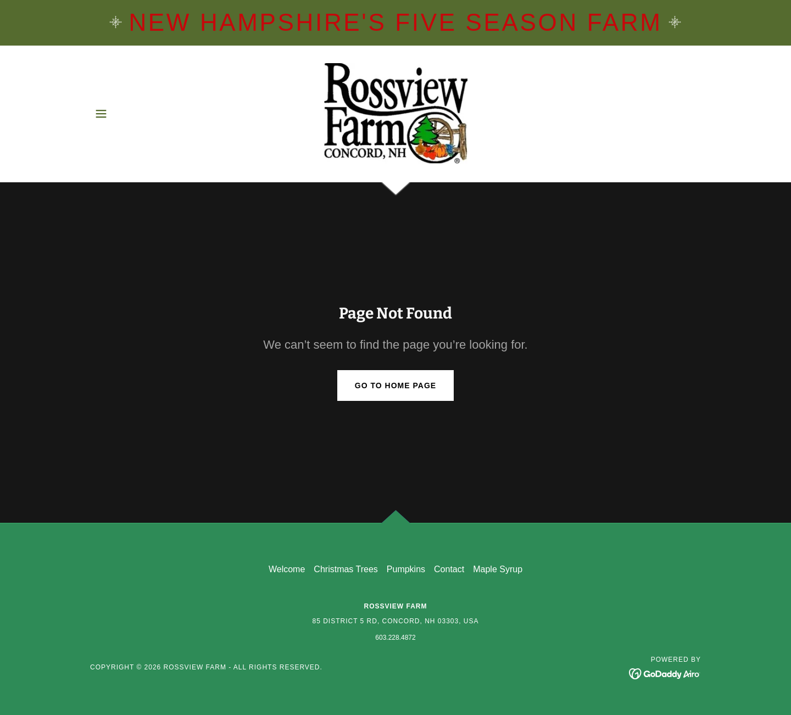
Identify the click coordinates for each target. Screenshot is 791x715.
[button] (101, 114)
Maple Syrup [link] (497, 569)
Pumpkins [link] (406, 569)
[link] (395, 113)
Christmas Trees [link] (345, 569)
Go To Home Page (395, 385)
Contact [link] (449, 569)
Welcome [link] (287, 569)
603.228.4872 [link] (395, 637)
